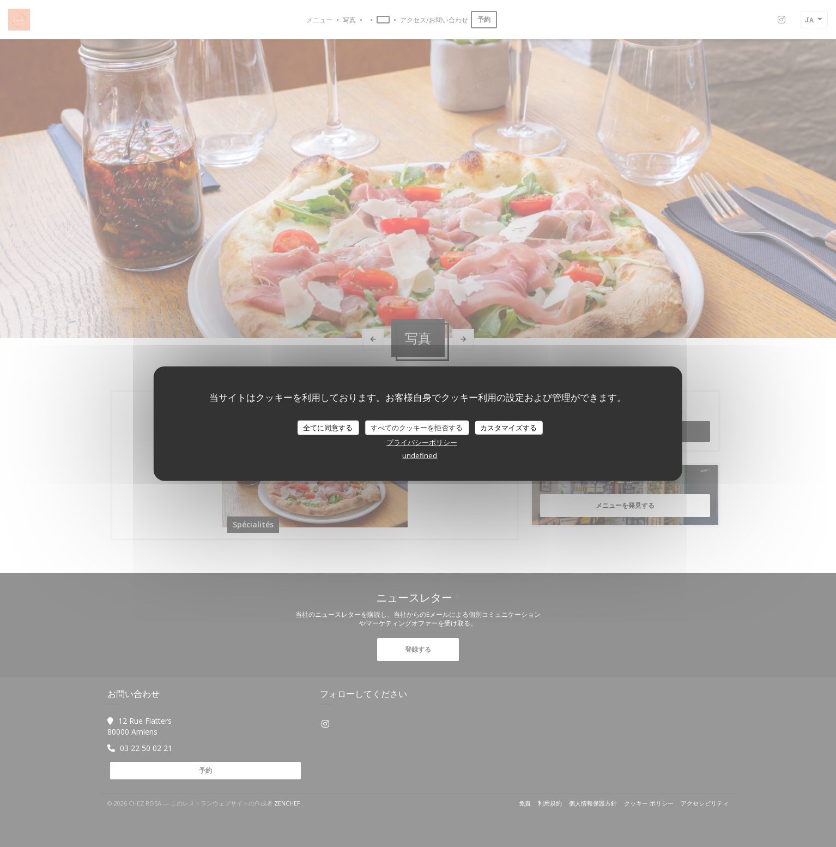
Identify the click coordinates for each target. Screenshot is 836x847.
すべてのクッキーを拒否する (417, 427)
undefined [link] (419, 455)
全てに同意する (328, 427)
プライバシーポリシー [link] (421, 442)
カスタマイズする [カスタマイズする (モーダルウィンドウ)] (508, 427)
